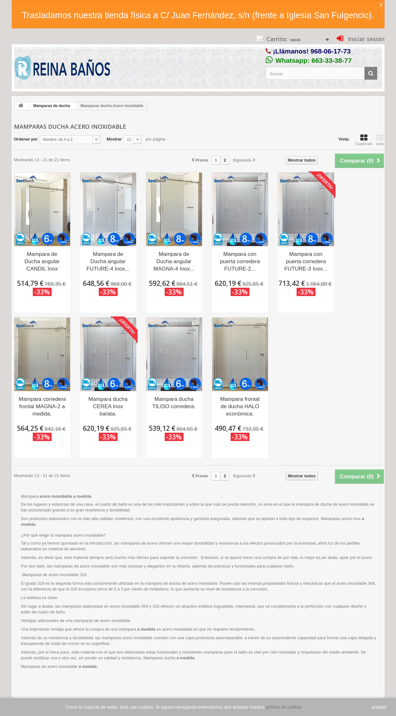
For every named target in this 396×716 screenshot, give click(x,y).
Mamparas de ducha (51, 106)
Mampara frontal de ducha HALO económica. (240, 406)
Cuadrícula (363, 140)
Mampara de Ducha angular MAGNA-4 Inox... (174, 261)
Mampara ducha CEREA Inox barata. (108, 406)
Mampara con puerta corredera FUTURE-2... (240, 261)
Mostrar (114, 139)
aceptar (378, 707)
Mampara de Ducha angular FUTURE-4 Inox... (107, 261)
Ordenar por (26, 139)
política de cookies (284, 707)
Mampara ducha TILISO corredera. (174, 402)
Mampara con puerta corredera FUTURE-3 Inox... (305, 261)
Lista (380, 140)
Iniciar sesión (365, 39)
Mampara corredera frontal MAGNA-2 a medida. (42, 406)
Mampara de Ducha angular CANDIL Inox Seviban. (42, 262)
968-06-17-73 (331, 51)
